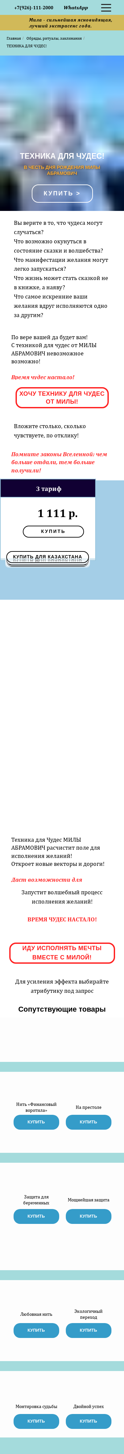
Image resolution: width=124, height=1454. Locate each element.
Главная (14, 38)
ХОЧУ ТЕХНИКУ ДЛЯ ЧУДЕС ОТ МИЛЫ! (61, 397)
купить (53, 531)
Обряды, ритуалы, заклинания (54, 38)
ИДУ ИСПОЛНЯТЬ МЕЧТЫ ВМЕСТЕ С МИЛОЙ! (62, 953)
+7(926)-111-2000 (33, 7)
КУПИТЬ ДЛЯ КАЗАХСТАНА (47, 556)
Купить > (62, 193)
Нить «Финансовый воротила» (36, 1107)
